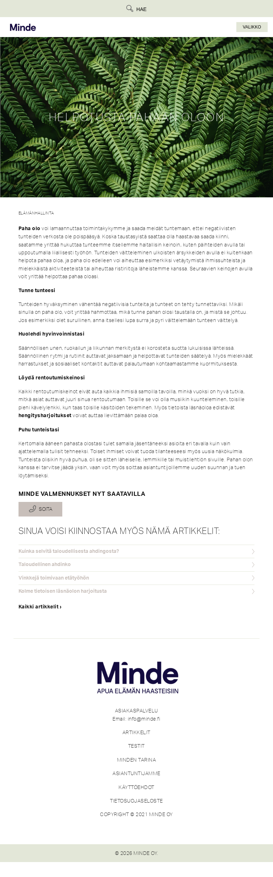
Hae (141, 9)
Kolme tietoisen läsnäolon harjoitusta (63, 591)
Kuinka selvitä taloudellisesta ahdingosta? (69, 551)
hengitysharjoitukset (45, 415)
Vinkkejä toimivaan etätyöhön (54, 578)
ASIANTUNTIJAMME (136, 773)
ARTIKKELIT (136, 732)
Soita (45, 509)
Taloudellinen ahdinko (45, 564)
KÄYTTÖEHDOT (136, 787)
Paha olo (30, 228)
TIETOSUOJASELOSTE (136, 801)
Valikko (252, 27)
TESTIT (136, 746)
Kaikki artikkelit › (40, 606)
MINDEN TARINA (136, 760)
